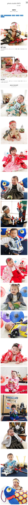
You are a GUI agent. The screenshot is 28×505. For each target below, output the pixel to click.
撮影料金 (2, 15)
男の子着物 (13, 15)
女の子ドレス (2, 16)
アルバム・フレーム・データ (7, 15)
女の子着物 (21, 15)
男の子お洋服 (17, 15)
